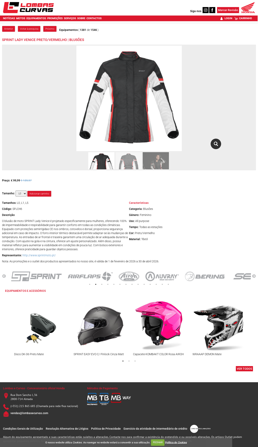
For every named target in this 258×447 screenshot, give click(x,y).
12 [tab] (156, 284)
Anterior (8, 28)
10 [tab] (144, 284)
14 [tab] (168, 284)
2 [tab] (96, 284)
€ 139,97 (26, 180)
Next (254, 276)
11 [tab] (150, 284)
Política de (176, 442)
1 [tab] (90, 284)
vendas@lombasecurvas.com (29, 413)
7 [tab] (126, 284)
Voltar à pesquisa (29, 28)
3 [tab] (102, 284)
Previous (4, 276)
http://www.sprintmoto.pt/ (39, 255)
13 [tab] (162, 284)
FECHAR (158, 442)
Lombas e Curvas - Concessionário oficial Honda (34, 388)
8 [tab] (132, 284)
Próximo (49, 28)
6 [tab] (120, 284)
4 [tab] (108, 284)
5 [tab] (114, 284)
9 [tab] (138, 284)
